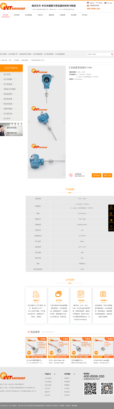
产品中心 (40, 15)
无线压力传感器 (10, 89)
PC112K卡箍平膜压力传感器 (36, 360)
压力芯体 (16, 15)
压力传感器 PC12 (77, 360)
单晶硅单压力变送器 (25, 54)
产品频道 (16, 60)
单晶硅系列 (8, 94)
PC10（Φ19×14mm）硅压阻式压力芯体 (62, 360)
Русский (108, 3)
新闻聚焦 (67, 385)
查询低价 (96, 175)
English (90, 3)
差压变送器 (8, 99)
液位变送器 (8, 104)
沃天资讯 (73, 15)
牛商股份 (62, 405)
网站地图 (74, 405)
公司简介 (67, 388)
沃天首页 (5, 15)
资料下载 (107, 175)
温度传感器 (24, 60)
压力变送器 (28, 15)
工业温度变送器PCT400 (37, 60)
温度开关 (47, 392)
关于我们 (67, 374)
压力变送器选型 (48, 54)
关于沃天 (84, 15)
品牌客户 (67, 378)
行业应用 (62, 15)
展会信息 (67, 392)
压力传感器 (8, 79)
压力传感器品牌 (60, 54)
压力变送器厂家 (13, 54)
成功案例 (67, 381)
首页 (10, 60)
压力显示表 (8, 114)
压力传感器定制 (37, 54)
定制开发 (51, 15)
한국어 (99, 3)
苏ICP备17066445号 (24, 405)
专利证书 (67, 395)
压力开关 (7, 118)
